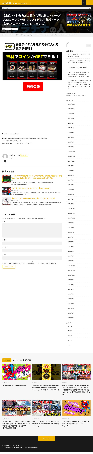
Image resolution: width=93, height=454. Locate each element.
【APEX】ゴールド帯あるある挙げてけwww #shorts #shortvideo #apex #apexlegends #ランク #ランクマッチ (79, 75)
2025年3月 (71, 143)
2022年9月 (71, 280)
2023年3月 (71, 252)
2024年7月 (71, 176)
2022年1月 (71, 318)
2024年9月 (71, 166)
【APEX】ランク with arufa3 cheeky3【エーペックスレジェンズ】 (33, 199)
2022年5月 (71, 299)
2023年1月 (71, 261)
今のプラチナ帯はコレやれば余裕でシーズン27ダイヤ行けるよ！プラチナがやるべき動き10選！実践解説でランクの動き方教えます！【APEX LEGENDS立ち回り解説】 (79, 85)
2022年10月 (71, 275)
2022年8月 (71, 285)
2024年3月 (71, 195)
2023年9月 (71, 223)
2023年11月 (71, 214)
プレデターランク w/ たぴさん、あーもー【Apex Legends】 (31, 189)
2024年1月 (71, 204)
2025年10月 (71, 109)
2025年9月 (71, 114)
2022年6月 (71, 294)
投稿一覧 (23, 156)
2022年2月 (71, 313)
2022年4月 (71, 304)
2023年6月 (71, 237)
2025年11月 (71, 105)
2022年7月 (71, 289)
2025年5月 (71, 133)
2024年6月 (71, 180)
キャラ (70, 340)
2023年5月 (71, 242)
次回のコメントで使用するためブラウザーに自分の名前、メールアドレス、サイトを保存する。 (29, 264)
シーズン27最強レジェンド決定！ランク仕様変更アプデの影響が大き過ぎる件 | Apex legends (45, 425)
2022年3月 (71, 308)
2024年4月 (71, 190)
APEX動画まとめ (18, 447)
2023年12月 (71, 209)
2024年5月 (71, 185)
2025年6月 (71, 128)
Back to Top (46, 441)
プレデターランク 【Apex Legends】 (78, 68)
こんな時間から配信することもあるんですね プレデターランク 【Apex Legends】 (75, 425)
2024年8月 (71, 171)
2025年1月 (71, 147)
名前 (4, 241)
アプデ (70, 331)
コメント (4, 222)
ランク (14, 30)
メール (5, 248)
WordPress (34, 450)
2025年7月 (71, 124)
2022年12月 (71, 266)
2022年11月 (71, 271)
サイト (4, 255)
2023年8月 (71, 228)
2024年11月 (71, 157)
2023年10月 (71, 218)
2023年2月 (71, 256)
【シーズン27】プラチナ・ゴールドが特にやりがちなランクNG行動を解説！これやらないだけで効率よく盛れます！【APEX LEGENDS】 (16, 426)
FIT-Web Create (18, 450)
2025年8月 (71, 119)
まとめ (70, 326)
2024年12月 (71, 152)
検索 (67, 44)
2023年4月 (71, 247)
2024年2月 (71, 199)
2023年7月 (71, 233)
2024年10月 (71, 162)
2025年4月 (71, 138)
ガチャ (70, 336)
